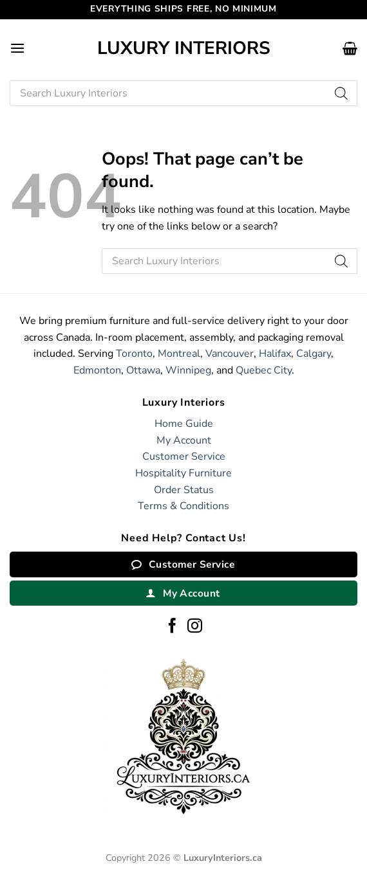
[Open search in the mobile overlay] (183, 93)
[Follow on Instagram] (194, 626)
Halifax (275, 354)
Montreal (179, 354)
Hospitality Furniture (183, 473)
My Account (183, 440)
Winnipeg (188, 370)
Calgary (313, 354)
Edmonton (97, 370)
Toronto (134, 354)
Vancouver (229, 354)
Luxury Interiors (183, 48)
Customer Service (183, 456)
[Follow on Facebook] (172, 626)
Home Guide (184, 424)
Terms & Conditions (183, 506)
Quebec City (264, 370)
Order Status (184, 490)
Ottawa (143, 370)
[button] (17, 48)
